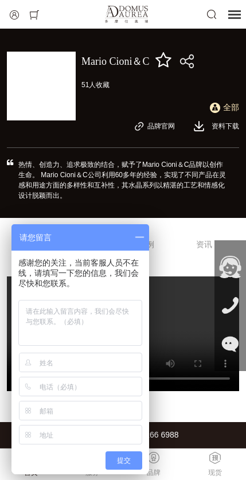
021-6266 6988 (151, 434)
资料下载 (215, 126)
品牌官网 (154, 126)
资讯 (204, 244)
